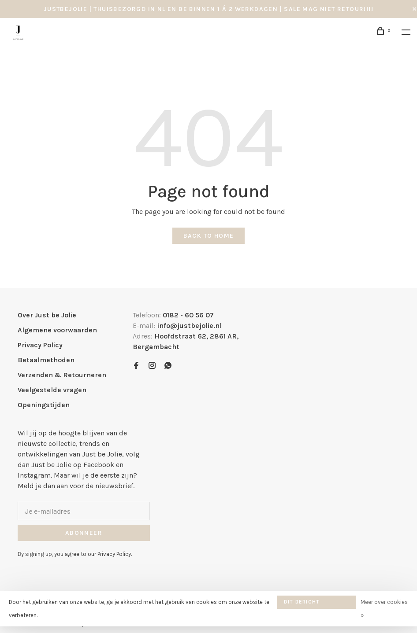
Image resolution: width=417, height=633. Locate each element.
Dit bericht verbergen (302, 604)
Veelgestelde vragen (52, 390)
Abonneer (83, 533)
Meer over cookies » (384, 608)
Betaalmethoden (46, 360)
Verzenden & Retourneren (62, 375)
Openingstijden (44, 405)
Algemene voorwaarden (57, 330)
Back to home (208, 235)
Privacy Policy (40, 345)
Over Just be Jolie (47, 315)
